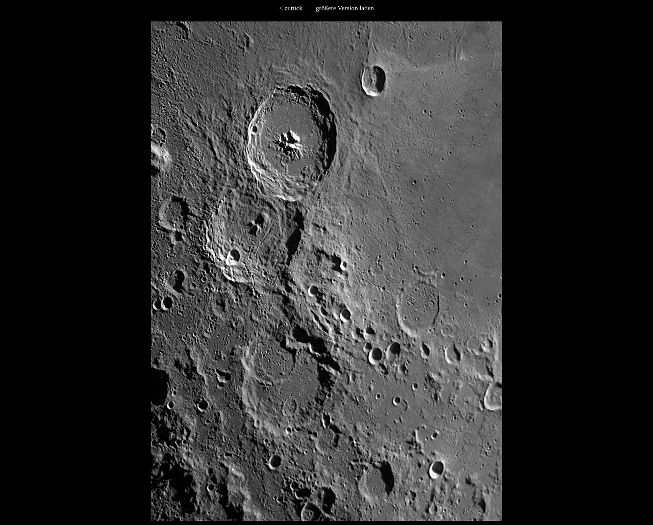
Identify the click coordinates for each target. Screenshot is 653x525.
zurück (294, 8)
